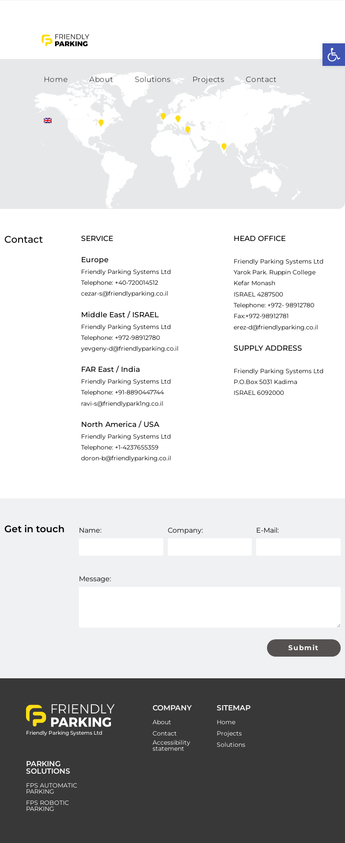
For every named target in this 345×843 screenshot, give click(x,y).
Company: (185, 530)
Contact (165, 733)
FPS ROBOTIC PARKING (47, 806)
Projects (229, 733)
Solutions (231, 745)
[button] (333, 54)
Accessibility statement (171, 745)
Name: (90, 530)
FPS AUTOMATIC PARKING (51, 788)
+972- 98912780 (290, 305)
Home (226, 722)
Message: (95, 579)
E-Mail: (267, 530)
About (162, 722)
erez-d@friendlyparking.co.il (276, 327)
